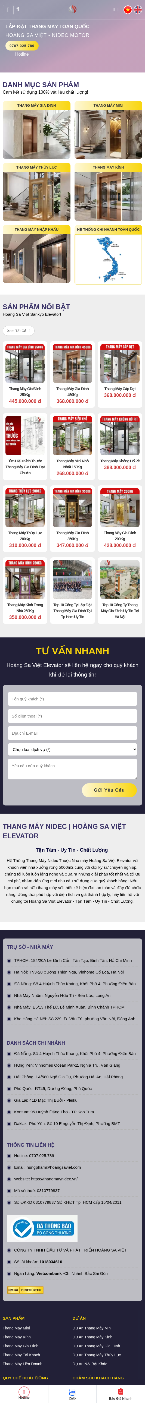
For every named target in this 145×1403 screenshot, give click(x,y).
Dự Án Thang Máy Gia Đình (96, 1294)
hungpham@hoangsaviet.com (54, 1115)
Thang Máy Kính (17, 1285)
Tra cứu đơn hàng (88, 1354)
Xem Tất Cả (18, 331)
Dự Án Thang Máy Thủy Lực (97, 1303)
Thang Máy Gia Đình (20, 1294)
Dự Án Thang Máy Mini (92, 1276)
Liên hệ (79, 1363)
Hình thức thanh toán (20, 1363)
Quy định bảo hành (89, 1336)
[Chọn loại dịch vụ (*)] (72, 698)
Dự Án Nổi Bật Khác (90, 1312)
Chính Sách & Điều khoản (25, 1336)
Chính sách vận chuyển (23, 1354)
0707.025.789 (22, 46)
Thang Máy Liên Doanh (22, 1312)
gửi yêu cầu (109, 738)
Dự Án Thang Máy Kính (92, 1285)
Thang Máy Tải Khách (21, 1303)
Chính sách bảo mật (20, 1345)
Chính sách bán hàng (91, 1345)
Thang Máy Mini (16, 1276)
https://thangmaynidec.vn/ (54, 1127)
